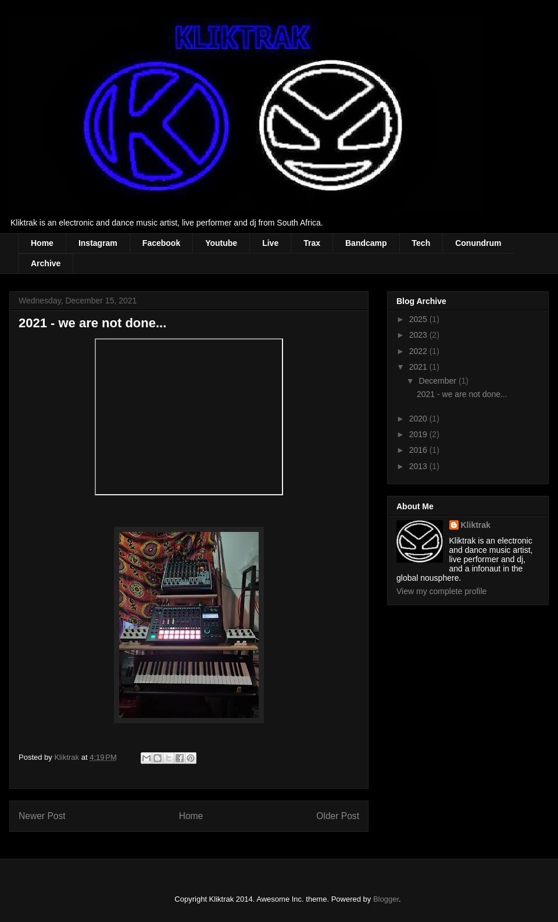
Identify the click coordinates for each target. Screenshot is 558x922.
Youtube (221, 243)
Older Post (337, 816)
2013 (419, 466)
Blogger (386, 899)
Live (270, 243)
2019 (419, 434)
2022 (419, 351)
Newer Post (42, 816)
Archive (45, 263)
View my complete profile (441, 591)
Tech (421, 243)
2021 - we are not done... (462, 394)
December (438, 380)
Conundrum (478, 243)
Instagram (97, 243)
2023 (419, 335)
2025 (419, 319)
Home (42, 243)
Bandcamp (366, 243)
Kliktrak (476, 525)
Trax (311, 243)
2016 (419, 450)
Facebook (161, 243)
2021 (419, 366)
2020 (419, 418)
